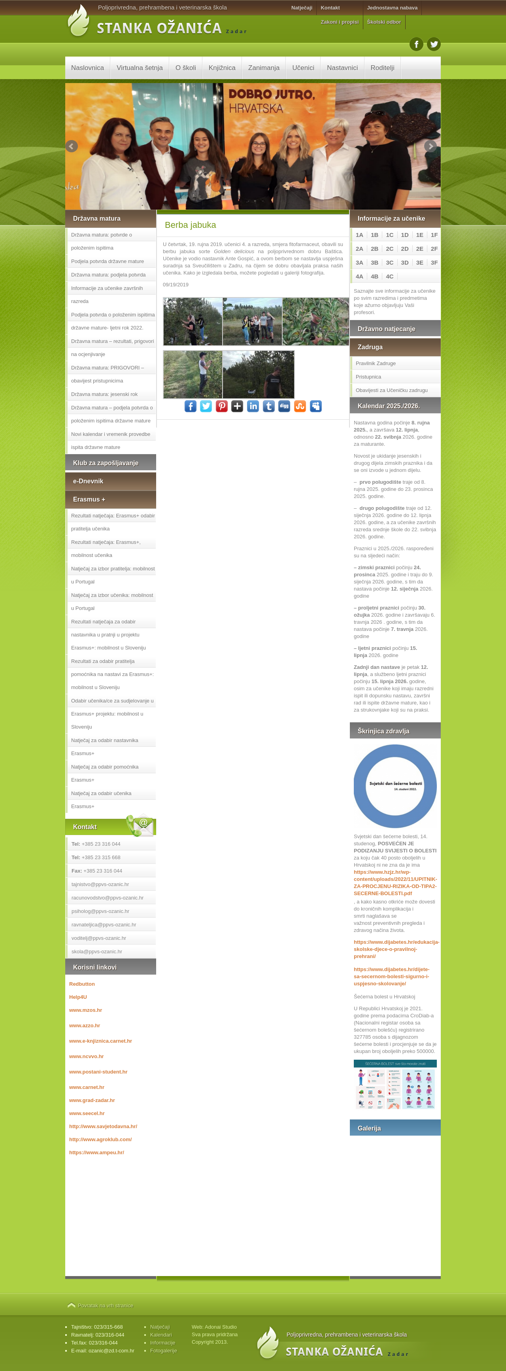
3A (359, 262)
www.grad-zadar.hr (92, 1100)
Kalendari (161, 1335)
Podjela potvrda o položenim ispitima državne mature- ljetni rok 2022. (113, 321)
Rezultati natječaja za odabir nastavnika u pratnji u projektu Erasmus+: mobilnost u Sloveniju (108, 635)
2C (389, 248)
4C (389, 276)
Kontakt (330, 8)
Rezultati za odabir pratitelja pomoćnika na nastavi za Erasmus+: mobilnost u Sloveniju (112, 674)
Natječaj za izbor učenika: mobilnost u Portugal (112, 601)
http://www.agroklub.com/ (100, 1139)
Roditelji (383, 68)
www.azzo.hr (84, 1025)
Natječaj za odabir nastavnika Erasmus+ (104, 746)
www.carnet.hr (86, 1087)
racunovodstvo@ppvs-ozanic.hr (107, 898)
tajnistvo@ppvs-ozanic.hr (100, 884)
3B (374, 262)
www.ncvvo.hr (86, 1056)
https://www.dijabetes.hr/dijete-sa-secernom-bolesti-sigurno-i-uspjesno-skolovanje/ (392, 976)
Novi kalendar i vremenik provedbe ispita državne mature (110, 440)
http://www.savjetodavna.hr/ (103, 1126)
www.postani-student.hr (98, 1072)
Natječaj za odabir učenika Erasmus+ (101, 799)
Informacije (163, 1343)
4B (374, 276)
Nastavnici (342, 68)
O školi (186, 68)
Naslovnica (87, 68)
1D (405, 234)
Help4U (78, 997)
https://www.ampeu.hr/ (96, 1152)
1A (359, 234)
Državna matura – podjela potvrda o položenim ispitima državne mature (112, 414)
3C (389, 262)
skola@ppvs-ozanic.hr (97, 951)
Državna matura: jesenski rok (104, 394)
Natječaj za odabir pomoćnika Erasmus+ (105, 773)
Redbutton (82, 984)
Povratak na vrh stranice (105, 1306)
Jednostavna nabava (392, 8)
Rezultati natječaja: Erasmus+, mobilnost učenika (106, 548)
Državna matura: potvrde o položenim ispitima (101, 241)
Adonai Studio (221, 1327)
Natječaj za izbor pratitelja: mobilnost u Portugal (113, 575)
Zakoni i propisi (340, 22)
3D (405, 262)
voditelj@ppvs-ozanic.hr (99, 938)
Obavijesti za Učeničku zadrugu (392, 390)
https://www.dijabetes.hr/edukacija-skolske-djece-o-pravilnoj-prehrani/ (395, 949)
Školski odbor (384, 22)
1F (434, 234)
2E (419, 248)
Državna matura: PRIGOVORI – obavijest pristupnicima (107, 374)
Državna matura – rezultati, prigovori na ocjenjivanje (112, 347)
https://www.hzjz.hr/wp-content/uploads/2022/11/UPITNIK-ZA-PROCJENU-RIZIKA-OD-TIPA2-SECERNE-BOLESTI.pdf (395, 882)
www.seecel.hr (87, 1113)
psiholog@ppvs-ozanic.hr (100, 911)
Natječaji (301, 8)
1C (389, 234)
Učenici (303, 68)
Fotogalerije (163, 1351)
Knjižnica (222, 68)
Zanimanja (263, 68)
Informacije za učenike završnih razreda (107, 294)
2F (434, 248)
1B (374, 234)
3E (419, 262)
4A (359, 276)
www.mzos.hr (85, 1010)
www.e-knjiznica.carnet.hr (100, 1041)
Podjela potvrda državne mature (107, 261)
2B (374, 248)
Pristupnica (368, 377)
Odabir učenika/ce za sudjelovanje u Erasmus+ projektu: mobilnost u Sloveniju (112, 714)
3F (434, 262)
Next (430, 146)
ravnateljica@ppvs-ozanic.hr (104, 925)
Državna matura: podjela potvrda (108, 275)
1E (419, 234)
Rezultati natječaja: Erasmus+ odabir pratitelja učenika (113, 522)
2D (405, 248)
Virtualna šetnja (140, 68)
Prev (71, 146)
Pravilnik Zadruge (376, 363)
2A (359, 248)
